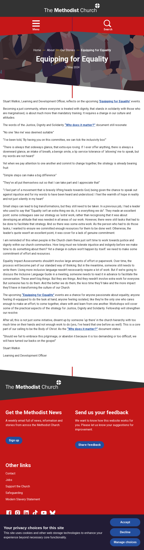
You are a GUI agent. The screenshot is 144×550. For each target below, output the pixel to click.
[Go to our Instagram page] (17, 513)
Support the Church (18, 486)
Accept (125, 522)
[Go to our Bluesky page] (52, 513)
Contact (10, 473)
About (51, 50)
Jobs (9, 480)
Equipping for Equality (96, 50)
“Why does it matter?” (80, 125)
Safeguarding (14, 493)
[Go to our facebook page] (9, 513)
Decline (125, 532)
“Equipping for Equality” (38, 295)
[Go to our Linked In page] (26, 513)
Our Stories (67, 50)
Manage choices (125, 542)
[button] (36, 23)
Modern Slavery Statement (23, 499)
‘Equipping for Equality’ (114, 101)
